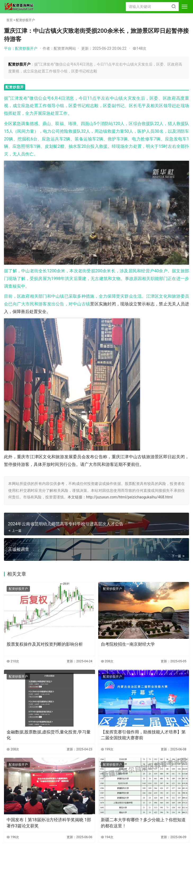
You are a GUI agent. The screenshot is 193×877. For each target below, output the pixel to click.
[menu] (184, 6)
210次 (13, 661)
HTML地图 (121, 865)
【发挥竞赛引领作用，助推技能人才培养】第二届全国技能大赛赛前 (143, 734)
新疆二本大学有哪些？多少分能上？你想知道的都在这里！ (143, 822)
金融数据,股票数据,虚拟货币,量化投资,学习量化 (49, 734)
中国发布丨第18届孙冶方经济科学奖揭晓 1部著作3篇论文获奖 (49, 822)
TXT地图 (107, 865)
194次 (107, 837)
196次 (13, 837)
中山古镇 (81, 303)
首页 (9, 20)
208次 (107, 661)
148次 (139, 48)
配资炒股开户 (25, 20)
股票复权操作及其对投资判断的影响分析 (45, 644)
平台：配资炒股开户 (20, 48)
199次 (107, 749)
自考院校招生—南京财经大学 (128, 644)
